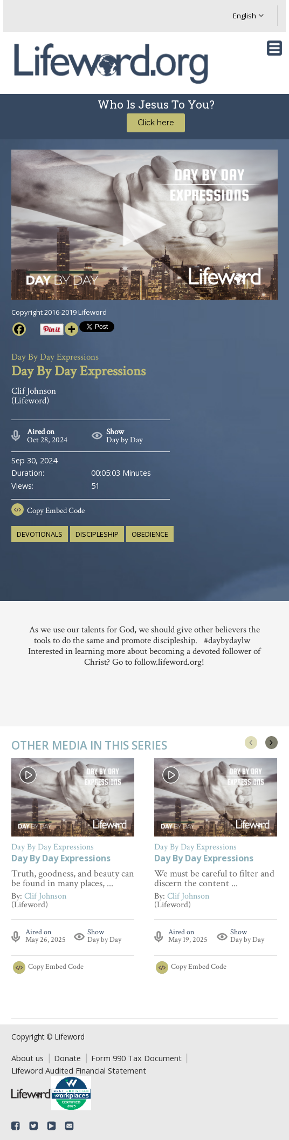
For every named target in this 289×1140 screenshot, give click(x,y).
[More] (71, 329)
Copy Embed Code (56, 510)
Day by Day (124, 440)
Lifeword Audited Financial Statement (78, 1070)
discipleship (97, 534)
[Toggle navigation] (274, 48)
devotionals (40, 534)
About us (27, 1058)
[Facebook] (19, 329)
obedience (150, 534)
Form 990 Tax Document (136, 1058)
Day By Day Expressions (61, 859)
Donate (67, 1058)
